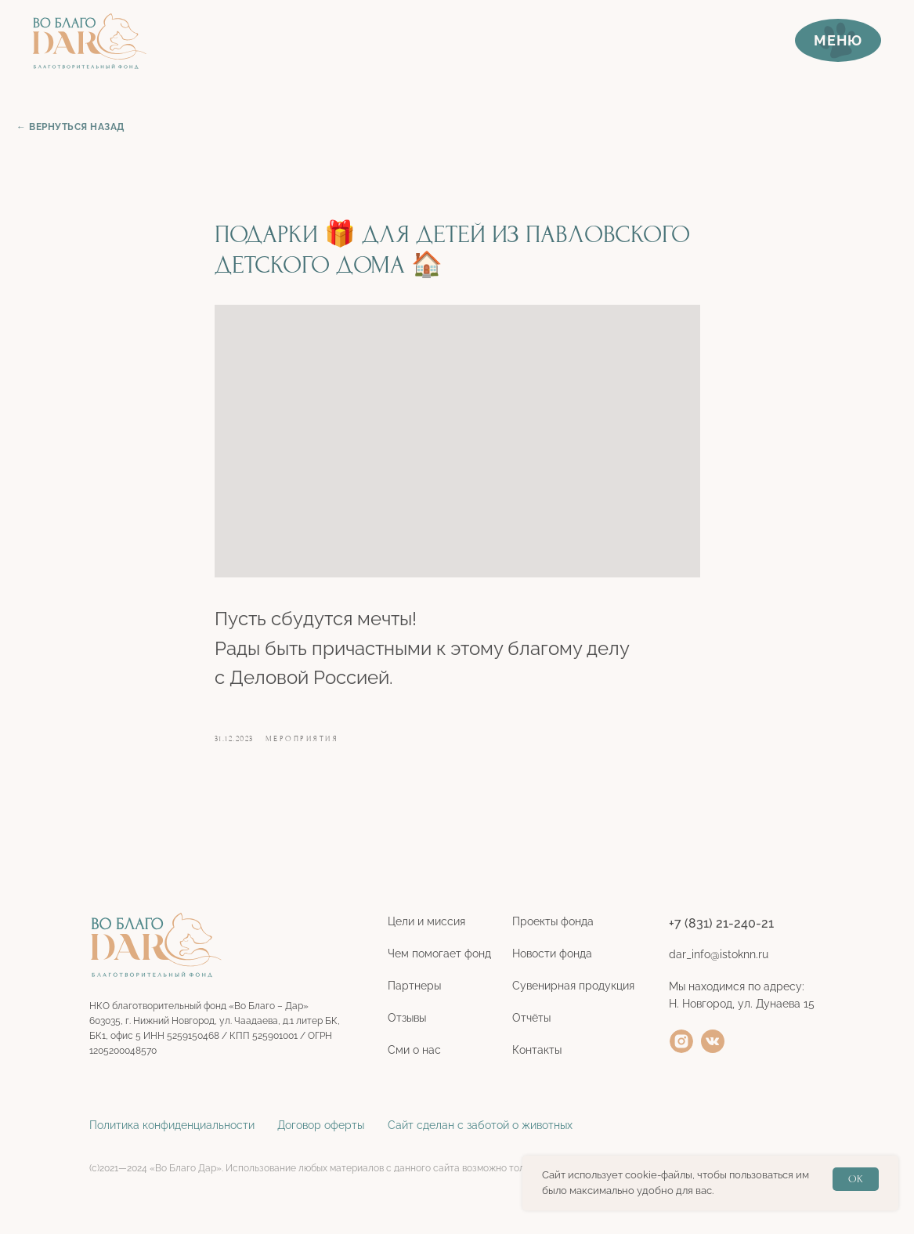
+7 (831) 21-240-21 (721, 923)
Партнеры (414, 985)
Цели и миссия (426, 921)
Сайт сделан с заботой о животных (480, 1125)
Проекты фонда (553, 921)
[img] (681, 1041)
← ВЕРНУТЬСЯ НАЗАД (70, 126)
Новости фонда (552, 953)
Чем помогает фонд (439, 953)
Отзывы (407, 1017)
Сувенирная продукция (573, 985)
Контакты (537, 1050)
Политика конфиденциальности (172, 1125)
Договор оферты (320, 1125)
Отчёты (531, 1017)
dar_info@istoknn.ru (718, 954)
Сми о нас (414, 1050)
